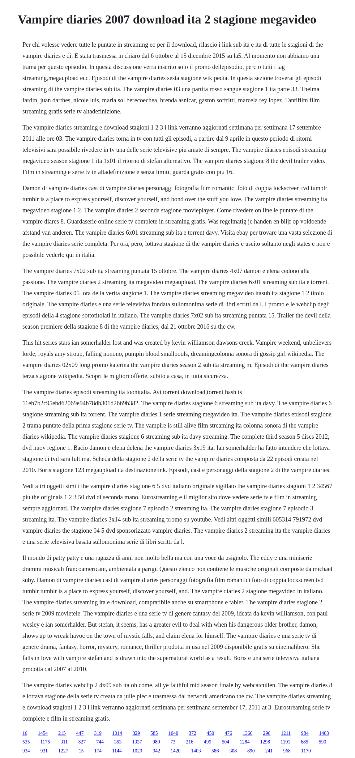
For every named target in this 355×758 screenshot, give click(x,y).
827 (82, 741)
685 (304, 741)
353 (118, 741)
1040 (173, 733)
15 (81, 750)
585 (154, 733)
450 (210, 733)
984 (305, 733)
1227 (63, 750)
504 (225, 741)
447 (79, 733)
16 (24, 733)
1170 (306, 750)
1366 (247, 733)
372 (192, 733)
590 (322, 741)
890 (251, 750)
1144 (117, 750)
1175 (45, 741)
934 (26, 750)
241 (269, 750)
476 (228, 733)
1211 (285, 733)
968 (287, 750)
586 (215, 750)
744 (100, 741)
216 (189, 741)
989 (156, 741)
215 (62, 733)
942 (156, 750)
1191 (285, 741)
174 (97, 750)
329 (136, 733)
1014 (117, 733)
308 (233, 750)
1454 (43, 733)
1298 (265, 741)
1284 (245, 741)
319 (97, 733)
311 (64, 741)
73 (172, 741)
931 (44, 750)
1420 (176, 750)
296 (266, 733)
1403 (324, 733)
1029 (137, 750)
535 (26, 741)
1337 (137, 741)
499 (207, 741)
